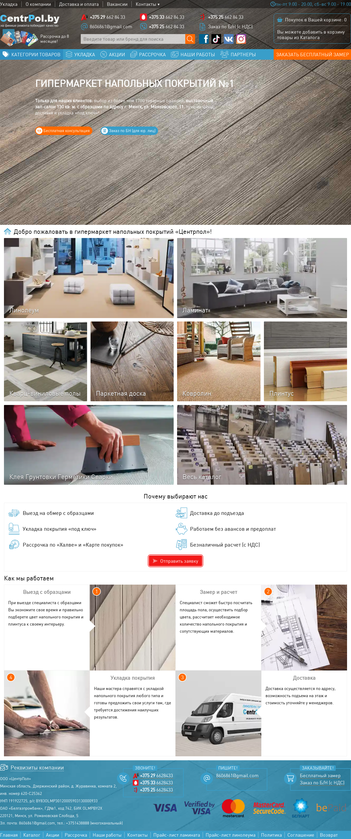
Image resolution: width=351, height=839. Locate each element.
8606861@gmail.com (111, 26)
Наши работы (107, 835)
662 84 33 (107, 17)
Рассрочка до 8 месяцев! (54, 39)
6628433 (156, 775)
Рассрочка (76, 835)
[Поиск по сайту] (190, 39)
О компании (38, 4)
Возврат (329, 835)
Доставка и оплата (79, 4)
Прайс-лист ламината (176, 835)
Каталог (31, 835)
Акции (52, 835)
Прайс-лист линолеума (230, 835)
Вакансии (117, 4)
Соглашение (300, 835)
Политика (271, 835)
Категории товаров (35, 54)
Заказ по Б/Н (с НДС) (230, 26)
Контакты (146, 4)
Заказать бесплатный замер (312, 54)
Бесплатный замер (320, 775)
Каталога (310, 37)
